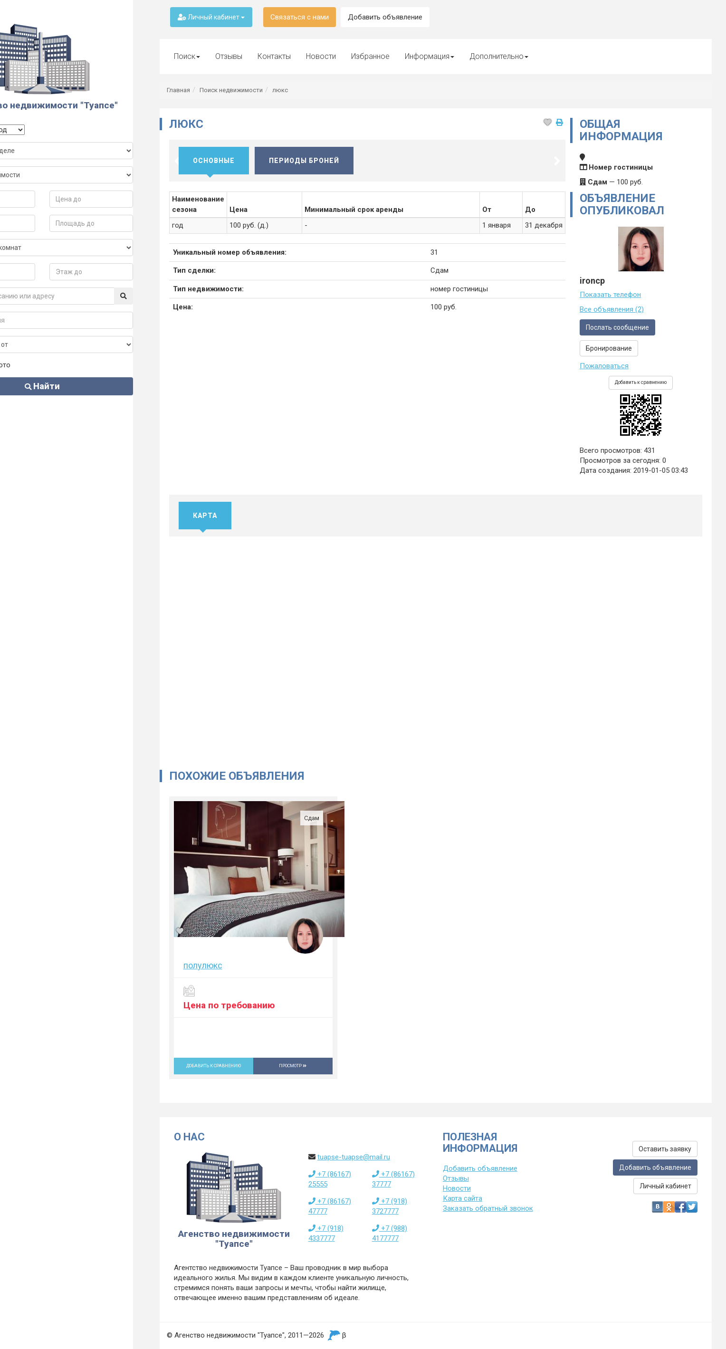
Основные (214, 160)
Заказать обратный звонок (488, 1208)
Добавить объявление (385, 17)
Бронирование (609, 348)
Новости (321, 56)
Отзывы (228, 56)
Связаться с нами (299, 17)
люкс (280, 90)
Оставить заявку (665, 1149)
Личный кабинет (211, 17)
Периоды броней (304, 160)
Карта (205, 515)
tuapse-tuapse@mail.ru (353, 1157)
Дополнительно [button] (498, 56)
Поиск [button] (187, 56)
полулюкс (202, 965)
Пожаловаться (604, 366)
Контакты (274, 56)
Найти (72, 396)
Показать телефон (610, 294)
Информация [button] (429, 56)
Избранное (370, 56)
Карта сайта (462, 1198)
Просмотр (292, 1065)
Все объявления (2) (612, 309)
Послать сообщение (617, 327)
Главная (178, 90)
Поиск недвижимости (231, 90)
